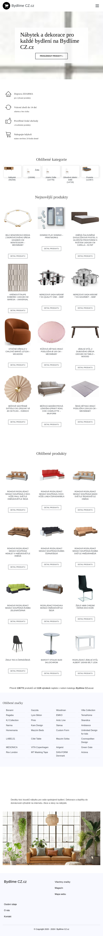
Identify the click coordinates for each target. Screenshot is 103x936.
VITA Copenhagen (40, 747)
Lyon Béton (36, 715)
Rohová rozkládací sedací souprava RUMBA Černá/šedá (51, 550)
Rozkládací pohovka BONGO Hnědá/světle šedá (51, 608)
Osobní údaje (10, 904)
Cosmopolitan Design (87, 740)
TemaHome (86, 715)
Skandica (85, 720)
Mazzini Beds (37, 730)
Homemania (12, 730)
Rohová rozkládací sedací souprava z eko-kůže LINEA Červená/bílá (51, 494)
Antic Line (61, 720)
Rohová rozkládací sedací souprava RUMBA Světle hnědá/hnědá (85, 550)
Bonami (9, 710)
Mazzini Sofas (63, 739)
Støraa (59, 725)
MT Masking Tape (39, 752)
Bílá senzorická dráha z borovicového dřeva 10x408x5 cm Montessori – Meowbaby (17, 240)
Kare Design (37, 725)
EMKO (59, 715)
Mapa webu (60, 894)
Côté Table (36, 739)
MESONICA (11, 747)
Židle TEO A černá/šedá (17, 660)
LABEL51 (10, 739)
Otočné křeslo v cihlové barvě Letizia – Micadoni (17, 351)
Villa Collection (88, 710)
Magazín (59, 888)
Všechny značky (62, 882)
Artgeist (59, 747)
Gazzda (34, 710)
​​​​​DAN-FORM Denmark (62, 754)
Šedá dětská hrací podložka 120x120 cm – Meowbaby (85, 408)
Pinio (33, 720)
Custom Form (62, 730)
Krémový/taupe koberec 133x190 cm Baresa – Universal (17, 297)
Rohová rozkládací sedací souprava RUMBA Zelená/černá (18, 608)
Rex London (12, 752)
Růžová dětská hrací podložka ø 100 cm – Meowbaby (51, 351)
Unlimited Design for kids (89, 732)
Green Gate (87, 747)
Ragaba (10, 715)
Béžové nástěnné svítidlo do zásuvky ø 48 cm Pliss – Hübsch (18, 408)
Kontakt (7, 916)
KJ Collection (12, 720)
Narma (9, 725)
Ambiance (86, 725)
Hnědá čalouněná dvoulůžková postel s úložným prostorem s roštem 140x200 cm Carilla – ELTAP (85, 240)
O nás (7, 910)
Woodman (61, 710)
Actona (84, 752)
